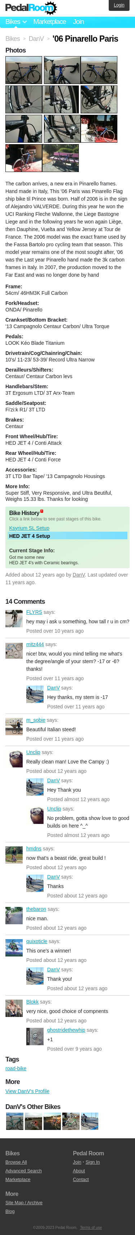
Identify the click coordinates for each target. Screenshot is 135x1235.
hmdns (14, 855)
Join (78, 21)
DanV (79, 575)
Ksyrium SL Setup (29, 528)
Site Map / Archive (23, 1202)
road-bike (15, 1068)
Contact (81, 1179)
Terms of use (91, 1227)
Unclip (14, 758)
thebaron (14, 915)
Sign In (93, 1162)
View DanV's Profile (27, 1091)
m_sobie (14, 726)
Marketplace (49, 21)
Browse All (16, 1162)
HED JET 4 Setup (29, 536)
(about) (42, 511)
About (79, 1170)
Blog (10, 1211)
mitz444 (14, 651)
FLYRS (14, 618)
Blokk (14, 1008)
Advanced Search (23, 1170)
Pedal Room (31, 8)
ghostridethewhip (35, 1036)
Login (119, 5)
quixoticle (14, 947)
